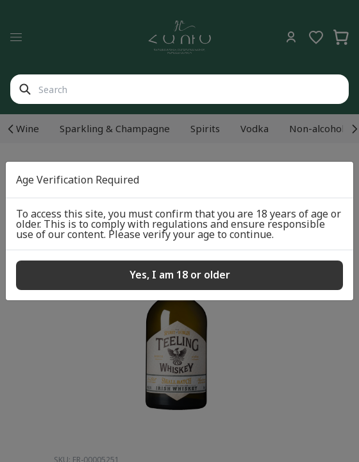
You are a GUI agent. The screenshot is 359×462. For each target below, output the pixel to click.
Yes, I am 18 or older (179, 275)
